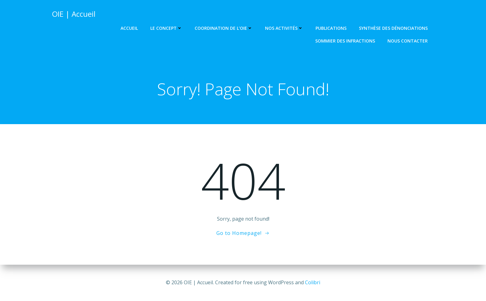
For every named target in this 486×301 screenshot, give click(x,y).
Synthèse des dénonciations (393, 28)
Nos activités (284, 28)
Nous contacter (407, 41)
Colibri (312, 282)
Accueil (129, 28)
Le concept (166, 28)
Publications (331, 28)
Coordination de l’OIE (224, 28)
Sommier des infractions (345, 41)
